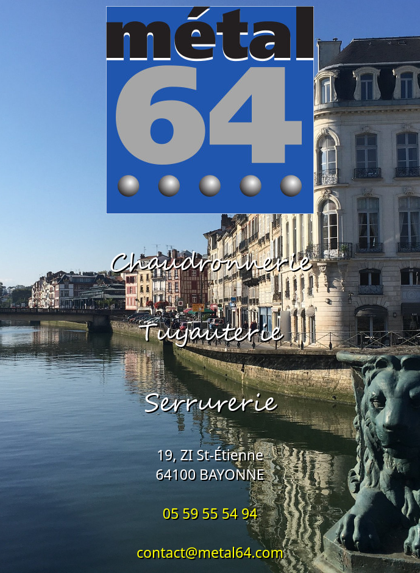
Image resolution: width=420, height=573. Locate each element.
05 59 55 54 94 (210, 513)
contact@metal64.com (210, 552)
